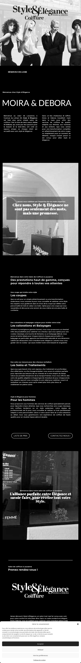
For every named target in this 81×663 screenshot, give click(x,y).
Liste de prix (20, 435)
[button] (78, 624)
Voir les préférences (40, 655)
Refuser (40, 650)
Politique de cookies (39, 660)
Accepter (40, 644)
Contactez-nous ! (60, 435)
